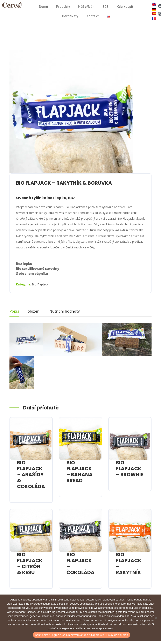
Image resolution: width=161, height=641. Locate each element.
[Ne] (156, 618)
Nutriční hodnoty (64, 311)
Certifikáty (70, 16)
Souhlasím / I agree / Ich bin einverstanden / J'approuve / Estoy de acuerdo (81, 634)
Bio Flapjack (40, 284)
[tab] (18, 311)
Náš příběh (86, 7)
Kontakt (92, 16)
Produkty (63, 7)
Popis (14, 311)
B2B (105, 7)
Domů (43, 7)
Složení (34, 311)
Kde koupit (125, 7)
